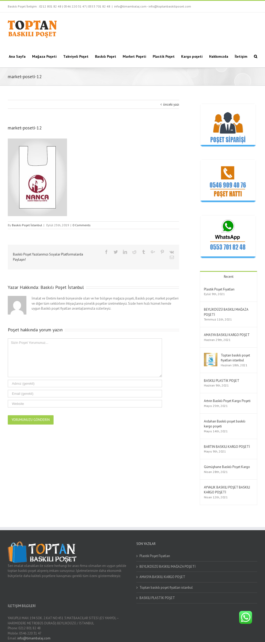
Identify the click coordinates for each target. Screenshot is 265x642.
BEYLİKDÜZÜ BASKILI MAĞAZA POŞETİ (167, 566)
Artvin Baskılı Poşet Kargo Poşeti (227, 401)
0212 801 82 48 (50, 6)
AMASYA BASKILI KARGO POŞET (227, 335)
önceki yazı (171, 104)
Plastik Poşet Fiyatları (219, 289)
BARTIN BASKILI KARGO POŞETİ (227, 446)
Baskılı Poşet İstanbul (27, 225)
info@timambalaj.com (33, 638)
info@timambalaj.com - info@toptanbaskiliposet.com (152, 6)
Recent (228, 276)
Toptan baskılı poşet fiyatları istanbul (166, 587)
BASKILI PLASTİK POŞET (221, 380)
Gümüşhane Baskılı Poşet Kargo (227, 467)
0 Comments (81, 225)
